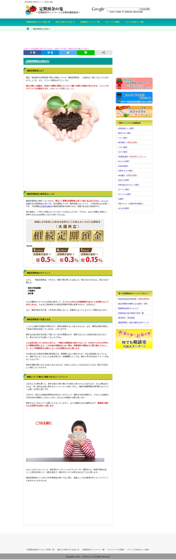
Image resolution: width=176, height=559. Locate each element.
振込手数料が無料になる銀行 (130, 304)
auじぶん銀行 (123, 161)
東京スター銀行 (124, 133)
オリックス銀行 (124, 194)
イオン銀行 (122, 147)
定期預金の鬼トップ (29, 29)
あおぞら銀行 (123, 180)
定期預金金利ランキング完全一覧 (40, 550)
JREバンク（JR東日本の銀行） (131, 204)
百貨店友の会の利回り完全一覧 (131, 313)
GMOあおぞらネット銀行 (128, 185)
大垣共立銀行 (46, 206)
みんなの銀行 (123, 208)
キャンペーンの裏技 (116, 550)
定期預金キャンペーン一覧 (93, 550)
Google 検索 (144, 9)
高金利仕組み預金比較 (127, 299)
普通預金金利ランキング (128, 308)
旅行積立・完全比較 (126, 318)
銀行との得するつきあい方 (68, 550)
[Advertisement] (82, 37)
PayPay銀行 (123, 166)
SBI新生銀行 (123, 157)
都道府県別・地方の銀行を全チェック (133, 322)
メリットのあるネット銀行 (138, 550)
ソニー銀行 (122, 138)
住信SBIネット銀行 (126, 128)
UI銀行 (121, 199)
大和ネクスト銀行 (125, 171)
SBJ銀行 (121, 175)
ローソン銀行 (123, 189)
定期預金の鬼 (87, 557)
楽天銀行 (122, 142)
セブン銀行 (122, 152)
